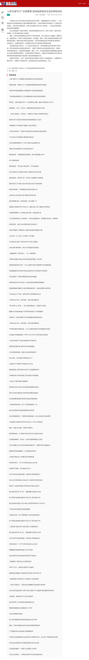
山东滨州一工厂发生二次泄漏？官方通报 (21, 236)
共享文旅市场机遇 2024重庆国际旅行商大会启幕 (24, 643)
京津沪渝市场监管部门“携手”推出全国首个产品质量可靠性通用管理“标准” (31, 590)
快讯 (51, 10)
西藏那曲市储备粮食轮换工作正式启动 (21, 550)
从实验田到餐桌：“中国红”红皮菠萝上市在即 (23, 648)
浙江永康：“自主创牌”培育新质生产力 (20, 358)
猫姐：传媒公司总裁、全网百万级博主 (21, 428)
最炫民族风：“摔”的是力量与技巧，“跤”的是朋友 (24, 166)
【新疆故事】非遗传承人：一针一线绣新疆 (22, 253)
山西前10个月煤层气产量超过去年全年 (21, 364)
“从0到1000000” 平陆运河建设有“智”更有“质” (23, 340)
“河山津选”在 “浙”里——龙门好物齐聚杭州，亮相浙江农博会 (27, 305)
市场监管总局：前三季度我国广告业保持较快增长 (24, 515)
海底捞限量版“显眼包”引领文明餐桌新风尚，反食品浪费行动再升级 (29, 288)
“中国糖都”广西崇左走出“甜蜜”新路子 (20, 561)
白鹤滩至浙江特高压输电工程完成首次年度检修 (23, 375)
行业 (21, 10)
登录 (80, 3)
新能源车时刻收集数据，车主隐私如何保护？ (23, 451)
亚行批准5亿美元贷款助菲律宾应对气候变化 (22, 555)
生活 (45, 10)
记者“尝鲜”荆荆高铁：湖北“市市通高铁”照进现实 (24, 247)
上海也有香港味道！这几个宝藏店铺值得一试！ (23, 404)
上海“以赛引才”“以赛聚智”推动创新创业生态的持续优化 (26, 79)
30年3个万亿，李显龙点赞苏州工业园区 (21, 567)
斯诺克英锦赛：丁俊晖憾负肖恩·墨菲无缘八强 (23, 189)
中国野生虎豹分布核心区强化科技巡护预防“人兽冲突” (25, 259)
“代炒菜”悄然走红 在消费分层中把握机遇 (21, 457)
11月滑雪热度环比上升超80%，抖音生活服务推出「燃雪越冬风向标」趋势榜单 (33, 218)
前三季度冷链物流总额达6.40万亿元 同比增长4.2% (24, 497)
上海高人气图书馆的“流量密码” (18, 381)
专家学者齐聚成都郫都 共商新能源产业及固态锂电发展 (26, 90)
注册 (84, 3)
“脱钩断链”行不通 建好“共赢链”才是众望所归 (22, 125)
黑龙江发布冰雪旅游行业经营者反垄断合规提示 (23, 393)
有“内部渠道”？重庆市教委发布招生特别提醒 (23, 276)
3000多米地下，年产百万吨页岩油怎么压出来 (23, 462)
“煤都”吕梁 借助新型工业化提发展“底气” (21, 148)
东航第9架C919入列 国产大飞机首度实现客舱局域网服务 (26, 282)
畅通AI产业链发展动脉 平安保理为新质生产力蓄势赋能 (26, 311)
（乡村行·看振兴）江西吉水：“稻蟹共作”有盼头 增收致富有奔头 (28, 114)
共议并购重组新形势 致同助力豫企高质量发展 (23, 398)
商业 (39, 10)
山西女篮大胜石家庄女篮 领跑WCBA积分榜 (22, 195)
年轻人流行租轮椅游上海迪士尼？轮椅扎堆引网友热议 (26, 480)
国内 (33, 10)
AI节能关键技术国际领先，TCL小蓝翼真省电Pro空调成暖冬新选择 (29, 329)
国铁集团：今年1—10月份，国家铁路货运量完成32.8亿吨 (27, 108)
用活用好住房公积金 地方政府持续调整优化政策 (24, 387)
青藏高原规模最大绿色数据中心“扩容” (20, 608)
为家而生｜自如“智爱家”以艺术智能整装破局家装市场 (25, 317)
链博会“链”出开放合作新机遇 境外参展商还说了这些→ (25, 119)
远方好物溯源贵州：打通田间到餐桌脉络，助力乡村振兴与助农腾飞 (30, 416)
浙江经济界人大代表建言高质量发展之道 (21, 602)
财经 (27, 10)
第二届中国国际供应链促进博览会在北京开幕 (23, 619)
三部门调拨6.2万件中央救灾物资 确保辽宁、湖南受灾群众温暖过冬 (29, 445)
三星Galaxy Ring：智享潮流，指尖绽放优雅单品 (24, 300)
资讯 (15, 10)
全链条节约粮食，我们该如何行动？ (20, 468)
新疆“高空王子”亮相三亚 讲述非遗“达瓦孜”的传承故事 (25, 183)
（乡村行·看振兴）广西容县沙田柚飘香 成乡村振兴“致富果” (27, 584)
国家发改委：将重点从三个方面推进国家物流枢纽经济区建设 (28, 68)
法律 (57, 10)
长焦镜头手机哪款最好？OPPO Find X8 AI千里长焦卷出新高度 (28, 335)
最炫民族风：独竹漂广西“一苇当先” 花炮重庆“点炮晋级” (26, 178)
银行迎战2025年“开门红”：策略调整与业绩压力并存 (25, 491)
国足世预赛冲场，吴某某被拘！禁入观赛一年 (23, 201)
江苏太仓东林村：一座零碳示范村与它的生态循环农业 (26, 654)
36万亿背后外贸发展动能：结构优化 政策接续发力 (24, 474)
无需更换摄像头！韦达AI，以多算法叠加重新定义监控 (25, 439)
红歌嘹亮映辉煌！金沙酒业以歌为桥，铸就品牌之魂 (25, 212)
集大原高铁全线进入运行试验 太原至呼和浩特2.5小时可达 (27, 503)
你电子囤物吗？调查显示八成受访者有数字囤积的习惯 (26, 230)
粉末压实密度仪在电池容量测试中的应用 (21, 410)
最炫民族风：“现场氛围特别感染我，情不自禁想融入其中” (27, 154)
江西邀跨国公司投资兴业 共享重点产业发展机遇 (24, 579)
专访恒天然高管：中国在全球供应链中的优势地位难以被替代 (28, 131)
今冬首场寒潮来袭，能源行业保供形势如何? (22, 352)
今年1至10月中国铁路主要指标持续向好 (21, 137)
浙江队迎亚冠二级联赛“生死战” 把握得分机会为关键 (25, 172)
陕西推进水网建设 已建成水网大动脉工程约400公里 (25, 573)
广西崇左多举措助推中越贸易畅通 (19, 509)
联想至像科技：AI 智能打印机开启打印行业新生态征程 (26, 433)
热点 (9, 10)
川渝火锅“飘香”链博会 (16, 614)
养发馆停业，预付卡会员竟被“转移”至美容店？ (23, 224)
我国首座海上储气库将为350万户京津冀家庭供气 (24, 369)
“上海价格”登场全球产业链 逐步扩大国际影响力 (23, 526)
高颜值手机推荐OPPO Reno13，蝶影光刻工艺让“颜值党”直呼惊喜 (29, 207)
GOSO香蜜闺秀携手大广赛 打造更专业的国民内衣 (24, 143)
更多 (3, 32)
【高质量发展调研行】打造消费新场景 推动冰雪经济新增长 (27, 96)
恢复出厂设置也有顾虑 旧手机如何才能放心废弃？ (24, 486)
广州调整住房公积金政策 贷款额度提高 (21, 631)
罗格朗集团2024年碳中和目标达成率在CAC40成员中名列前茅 (28, 271)
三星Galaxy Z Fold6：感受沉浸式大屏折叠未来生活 (25, 294)
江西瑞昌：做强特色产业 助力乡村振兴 (21, 596)
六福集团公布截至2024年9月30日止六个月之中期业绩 (25, 422)
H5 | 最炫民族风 (14, 160)
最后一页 (14, 70)
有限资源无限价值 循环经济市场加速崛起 (22, 346)
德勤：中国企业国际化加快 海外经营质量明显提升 (24, 625)
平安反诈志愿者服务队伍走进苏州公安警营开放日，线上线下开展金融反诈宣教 (33, 637)
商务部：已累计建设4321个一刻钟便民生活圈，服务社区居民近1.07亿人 (31, 102)
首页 (3, 10)
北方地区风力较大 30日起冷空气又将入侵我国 (23, 242)
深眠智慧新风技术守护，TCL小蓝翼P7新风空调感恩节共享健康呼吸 (30, 265)
